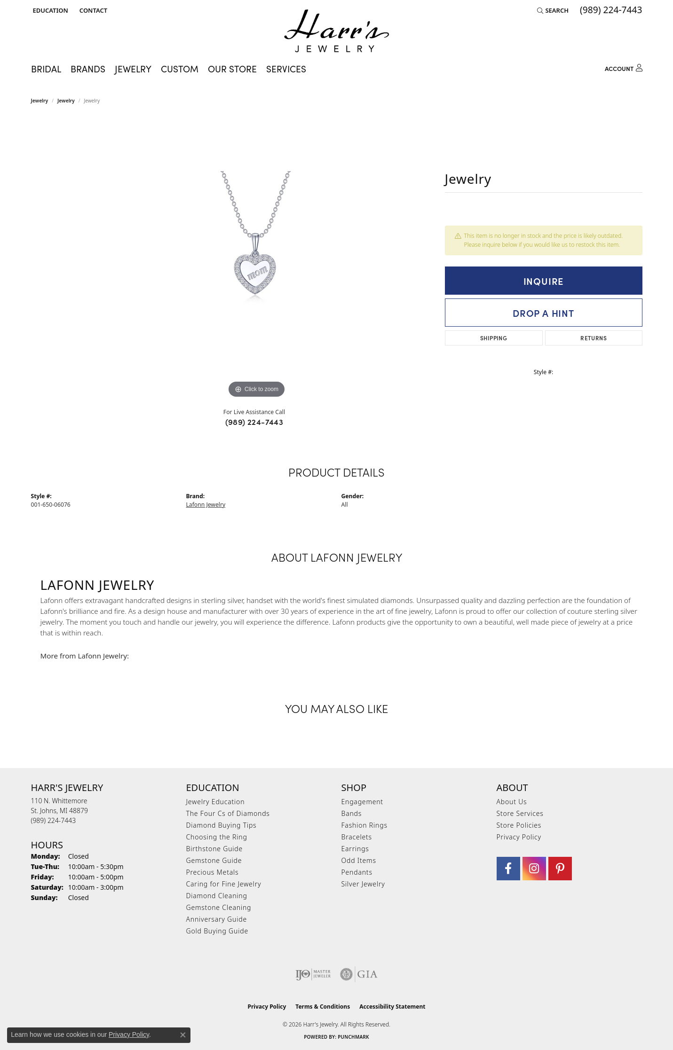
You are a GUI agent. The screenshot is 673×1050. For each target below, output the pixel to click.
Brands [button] (88, 69)
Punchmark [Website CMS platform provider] (353, 1037)
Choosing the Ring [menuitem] (216, 836)
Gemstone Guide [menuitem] (214, 860)
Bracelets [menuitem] (356, 836)
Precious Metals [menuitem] (212, 872)
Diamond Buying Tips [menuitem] (221, 825)
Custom (179, 69)
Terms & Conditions (322, 1007)
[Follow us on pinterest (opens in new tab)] (560, 868)
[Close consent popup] (183, 1035)
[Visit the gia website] (359, 974)
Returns (593, 338)
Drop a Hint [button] (543, 312)
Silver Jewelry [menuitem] (363, 883)
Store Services (520, 813)
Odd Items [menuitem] (358, 860)
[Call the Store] (53, 820)
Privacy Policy (519, 836)
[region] (257, 259)
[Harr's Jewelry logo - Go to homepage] (336, 31)
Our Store (232, 69)
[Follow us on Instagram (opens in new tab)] (534, 868)
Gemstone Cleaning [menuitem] (219, 907)
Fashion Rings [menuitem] (364, 825)
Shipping (493, 338)
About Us (512, 801)
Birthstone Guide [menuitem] (214, 848)
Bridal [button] (46, 69)
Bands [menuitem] (351, 813)
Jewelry (39, 100)
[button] (49, 10)
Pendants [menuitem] (356, 872)
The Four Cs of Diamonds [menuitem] (228, 813)
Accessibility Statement (392, 1007)
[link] (92, 10)
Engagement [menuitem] (362, 801)
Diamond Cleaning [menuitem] (216, 895)
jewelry (66, 100)
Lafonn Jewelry (206, 505)
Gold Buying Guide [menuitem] (217, 930)
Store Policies (519, 825)
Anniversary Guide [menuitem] (216, 919)
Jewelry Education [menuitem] (215, 801)
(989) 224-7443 (254, 421)
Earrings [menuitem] (355, 848)
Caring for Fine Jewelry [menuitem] (223, 883)
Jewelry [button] (133, 69)
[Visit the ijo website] (313, 974)
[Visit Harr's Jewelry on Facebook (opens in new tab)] (508, 868)
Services (286, 69)
